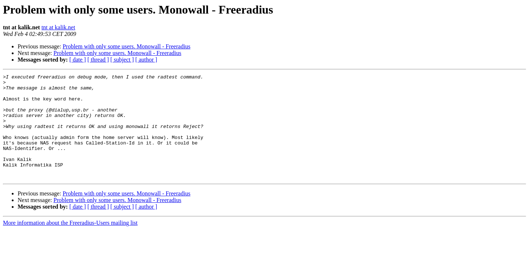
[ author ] (146, 59)
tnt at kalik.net (58, 27)
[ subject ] (122, 59)
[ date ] (77, 59)
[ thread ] (98, 59)
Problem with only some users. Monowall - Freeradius (126, 46)
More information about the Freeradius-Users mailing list (70, 244)
